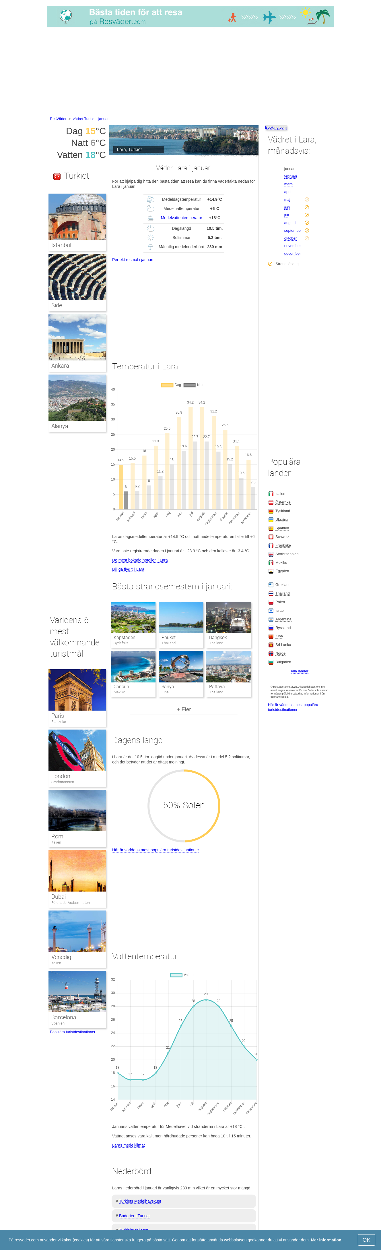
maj (287, 199)
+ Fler (184, 709)
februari (290, 176)
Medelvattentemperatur (181, 217)
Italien (56, 842)
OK (366, 1240)
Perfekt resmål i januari (132, 259)
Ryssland (283, 628)
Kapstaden (124, 637)
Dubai (58, 896)
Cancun (121, 686)
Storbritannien (62, 782)
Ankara (60, 365)
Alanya (59, 426)
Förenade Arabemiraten (70, 902)
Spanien (58, 1023)
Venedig (61, 957)
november (292, 246)
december (292, 253)
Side (56, 305)
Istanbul (61, 245)
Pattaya (217, 686)
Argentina (283, 619)
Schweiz (282, 537)
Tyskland (282, 511)
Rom (57, 836)
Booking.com (276, 127)
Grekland (283, 584)
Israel (280, 610)
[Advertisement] (190, 72)
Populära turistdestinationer (72, 1032)
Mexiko (281, 562)
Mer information (326, 1240)
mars (288, 184)
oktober (290, 238)
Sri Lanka (283, 645)
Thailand (282, 593)
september (293, 230)
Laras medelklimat (128, 1145)
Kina (279, 636)
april (287, 192)
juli (286, 215)
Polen (280, 602)
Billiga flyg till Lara (128, 569)
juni (287, 207)
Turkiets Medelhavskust (140, 1201)
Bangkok (218, 637)
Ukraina (281, 519)
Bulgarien (283, 662)
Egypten (282, 571)
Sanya (168, 686)
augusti (290, 223)
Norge (280, 653)
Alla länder (299, 671)
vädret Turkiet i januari (91, 119)
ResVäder (58, 119)
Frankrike (58, 721)
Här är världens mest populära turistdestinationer (155, 850)
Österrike (283, 502)
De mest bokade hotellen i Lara (140, 560)
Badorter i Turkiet (134, 1216)
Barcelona (63, 1017)
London (60, 776)
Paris (57, 715)
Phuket (169, 637)
